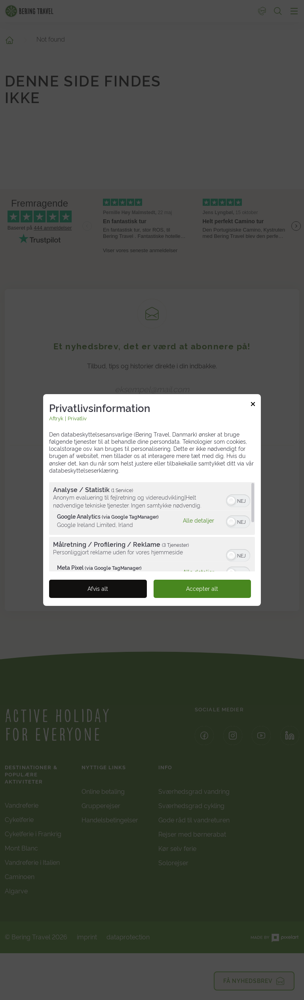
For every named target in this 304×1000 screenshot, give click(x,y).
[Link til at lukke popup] (253, 405)
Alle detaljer (198, 520)
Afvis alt (97, 589)
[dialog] (152, 500)
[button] (231, 501)
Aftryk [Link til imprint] (56, 418)
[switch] (238, 500)
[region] (152, 526)
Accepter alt (202, 589)
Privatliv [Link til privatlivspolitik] (77, 418)
